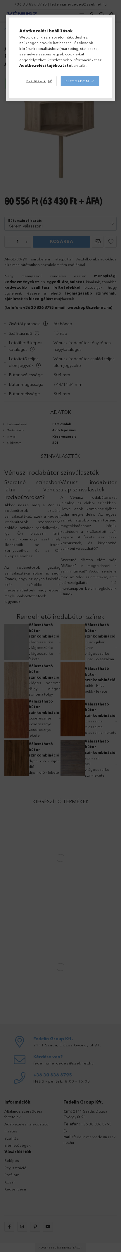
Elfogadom (77, 81)
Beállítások (36, 81)
